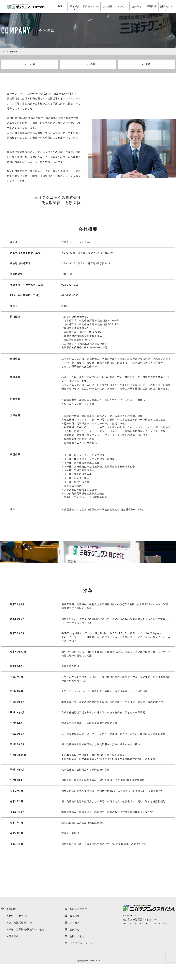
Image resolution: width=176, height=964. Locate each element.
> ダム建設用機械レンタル (21, 922)
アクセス (122, 6)
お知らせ (137, 6)
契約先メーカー (91, 6)
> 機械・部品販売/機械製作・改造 (25, 929)
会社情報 (108, 6)
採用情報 (151, 6)
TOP (60, 6)
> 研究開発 (12, 936)
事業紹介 (74, 6)
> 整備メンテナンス (17, 915)
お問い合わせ (166, 8)
